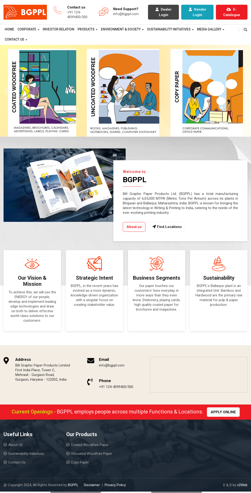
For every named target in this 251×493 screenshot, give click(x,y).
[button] (6, 90)
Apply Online (223, 412)
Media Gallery (209, 29)
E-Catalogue (231, 12)
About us (134, 227)
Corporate (26, 29)
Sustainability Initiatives (169, 29)
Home (9, 29)
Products (86, 29)
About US (15, 445)
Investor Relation (58, 29)
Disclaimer (92, 485)
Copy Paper (80, 462)
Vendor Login (197, 12)
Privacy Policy (115, 485)
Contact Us (14, 39)
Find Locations (167, 227)
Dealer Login (164, 12)
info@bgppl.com (126, 14)
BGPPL (73, 485)
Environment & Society (121, 29)
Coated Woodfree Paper (90, 445)
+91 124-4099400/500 (116, 387)
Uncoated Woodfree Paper (91, 453)
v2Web (242, 485)
